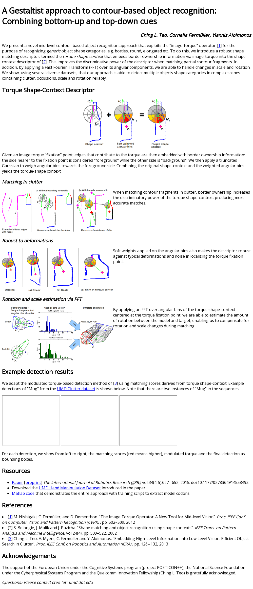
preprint (33, 482)
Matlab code (23, 493)
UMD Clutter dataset (76, 388)
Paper (17, 482)
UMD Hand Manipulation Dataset (70, 488)
